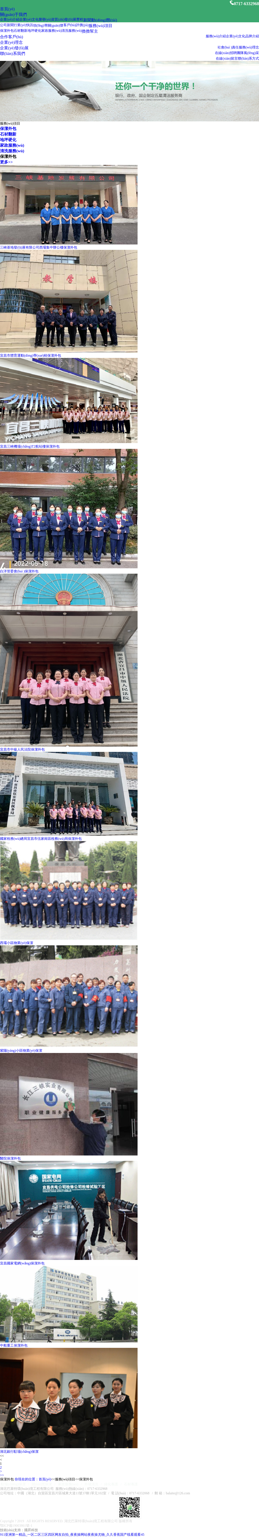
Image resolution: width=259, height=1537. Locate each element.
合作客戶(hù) (11, 37)
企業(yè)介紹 (9, 19)
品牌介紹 (252, 36)
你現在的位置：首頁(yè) (33, 1479)
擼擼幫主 (90, 31)
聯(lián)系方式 (248, 58)
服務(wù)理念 (249, 47)
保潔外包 (7, 30)
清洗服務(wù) (71, 30)
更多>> (6, 162)
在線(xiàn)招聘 (226, 53)
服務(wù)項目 (100, 25)
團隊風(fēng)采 (248, 53)
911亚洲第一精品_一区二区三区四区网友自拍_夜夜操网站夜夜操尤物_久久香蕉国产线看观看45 (72, 1534)
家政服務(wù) (51, 30)
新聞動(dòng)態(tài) (100, 20)
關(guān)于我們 (13, 14)
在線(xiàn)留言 (227, 58)
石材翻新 (21, 30)
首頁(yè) (7, 9)
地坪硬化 (34, 30)
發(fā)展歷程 (73, 19)
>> (2, 1475)
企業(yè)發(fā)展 (14, 48)
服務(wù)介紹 (216, 36)
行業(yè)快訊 (23, 25)
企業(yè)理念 (11, 42)
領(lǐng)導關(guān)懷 (48, 25)
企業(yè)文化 (29, 19)
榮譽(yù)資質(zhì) (52, 19)
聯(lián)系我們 (12, 53)
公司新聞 (7, 25)
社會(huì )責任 (228, 47)
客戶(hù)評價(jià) (76, 25)
